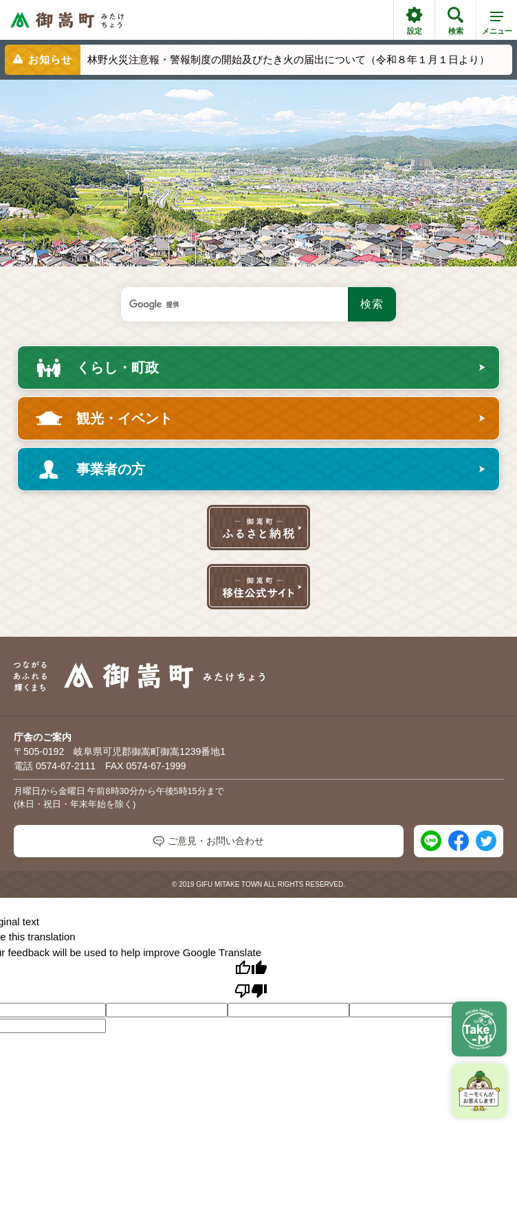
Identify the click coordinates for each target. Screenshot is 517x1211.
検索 (455, 21)
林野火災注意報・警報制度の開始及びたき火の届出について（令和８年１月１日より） (288, 59)
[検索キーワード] (234, 304)
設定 (414, 21)
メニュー (497, 25)
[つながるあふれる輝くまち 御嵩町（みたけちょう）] (67, 20)
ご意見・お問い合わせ (208, 841)
